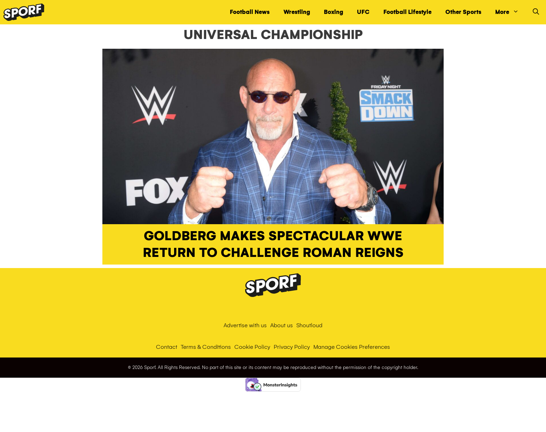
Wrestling (296, 12)
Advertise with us (245, 325)
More (510, 12)
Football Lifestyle (407, 12)
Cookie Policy (252, 347)
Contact (166, 347)
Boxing (333, 12)
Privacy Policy (292, 347)
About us (281, 325)
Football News (250, 12)
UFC (363, 12)
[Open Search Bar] (536, 12)
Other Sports (463, 12)
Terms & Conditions (206, 347)
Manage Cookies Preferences (351, 347)
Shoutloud (309, 325)
